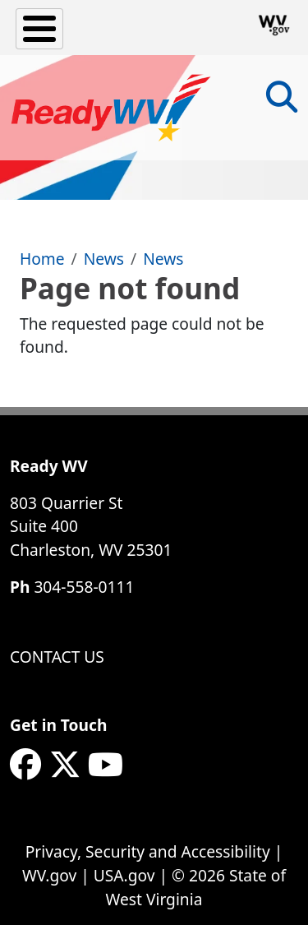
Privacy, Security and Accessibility (147, 851)
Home (42, 258)
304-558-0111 (84, 587)
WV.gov (49, 875)
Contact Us (57, 656)
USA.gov (124, 875)
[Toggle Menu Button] (39, 28)
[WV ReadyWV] (111, 108)
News (104, 258)
